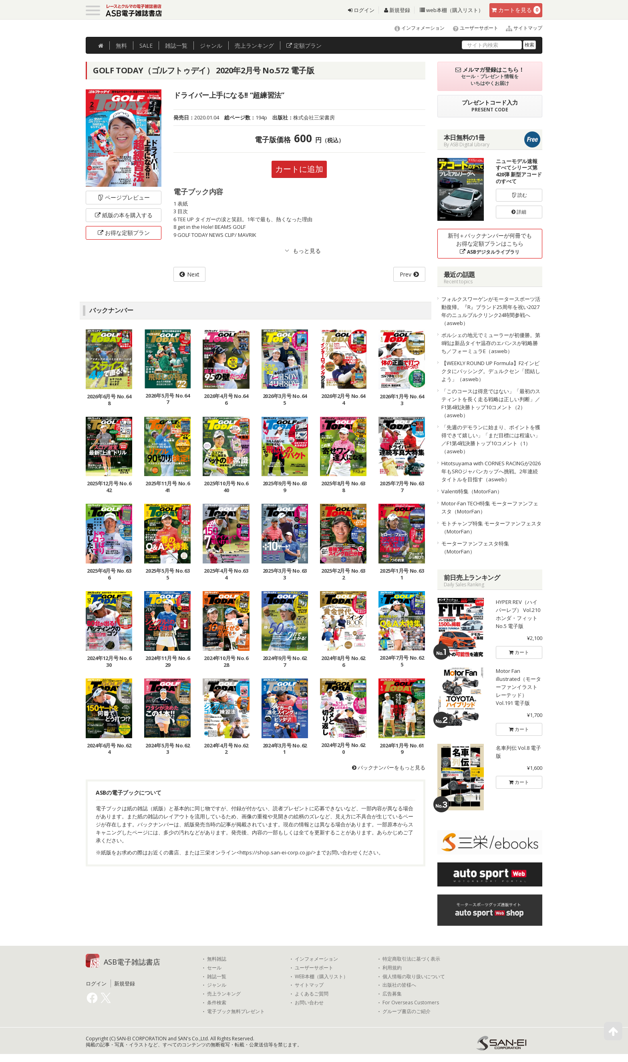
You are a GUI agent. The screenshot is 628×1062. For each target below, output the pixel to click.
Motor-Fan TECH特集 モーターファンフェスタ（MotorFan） (489, 507)
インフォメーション (416, 27)
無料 (121, 45)
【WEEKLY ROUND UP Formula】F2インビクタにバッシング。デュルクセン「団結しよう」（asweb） (490, 371)
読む (519, 195)
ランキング (254, 45)
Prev (405, 274)
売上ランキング (224, 994)
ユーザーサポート (472, 27)
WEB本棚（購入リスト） (321, 976)
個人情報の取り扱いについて (413, 976)
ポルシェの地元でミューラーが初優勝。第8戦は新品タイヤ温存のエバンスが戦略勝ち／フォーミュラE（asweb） (490, 343)
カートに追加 (299, 169)
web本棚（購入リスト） (451, 10)
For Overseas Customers (410, 1002)
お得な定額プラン (124, 232)
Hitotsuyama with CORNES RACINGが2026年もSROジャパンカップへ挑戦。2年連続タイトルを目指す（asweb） (491, 471)
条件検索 (216, 1002)
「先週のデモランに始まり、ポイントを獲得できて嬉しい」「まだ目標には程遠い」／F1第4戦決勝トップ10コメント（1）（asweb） (490, 439)
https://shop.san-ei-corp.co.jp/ (276, 852)
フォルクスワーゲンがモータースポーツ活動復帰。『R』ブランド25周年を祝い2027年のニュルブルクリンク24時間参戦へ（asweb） (490, 311)
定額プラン (304, 45)
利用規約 (392, 968)
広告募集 (392, 994)
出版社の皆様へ (399, 985)
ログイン (361, 10)
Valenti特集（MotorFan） (471, 491)
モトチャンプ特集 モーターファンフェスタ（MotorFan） (491, 527)
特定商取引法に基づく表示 (411, 959)
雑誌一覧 (216, 976)
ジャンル (211, 45)
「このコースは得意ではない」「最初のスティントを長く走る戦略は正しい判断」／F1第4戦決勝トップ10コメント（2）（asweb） (490, 403)
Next (193, 274)
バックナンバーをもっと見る (388, 767)
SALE (146, 45)
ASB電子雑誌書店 (132, 962)
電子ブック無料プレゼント (236, 1011)
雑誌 (176, 45)
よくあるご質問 (311, 994)
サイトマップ (520, 27)
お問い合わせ (309, 1002)
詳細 (518, 211)
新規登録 (397, 10)
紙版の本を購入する (124, 215)
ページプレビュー (123, 197)
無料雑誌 (216, 959)
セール (214, 968)
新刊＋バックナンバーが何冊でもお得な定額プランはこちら (490, 243)
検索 (529, 44)
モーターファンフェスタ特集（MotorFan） (475, 547)
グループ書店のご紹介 (406, 1011)
